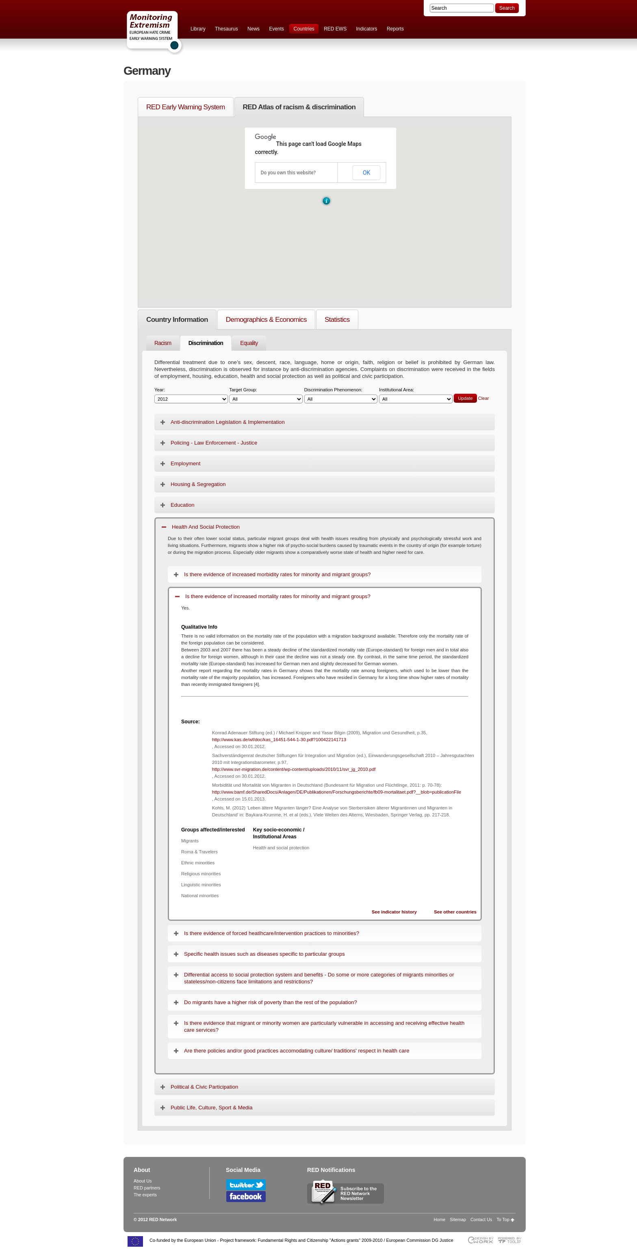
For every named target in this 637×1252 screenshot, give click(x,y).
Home (440, 1219)
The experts (145, 1194)
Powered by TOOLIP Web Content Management (512, 1240)
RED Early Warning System (185, 107)
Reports (395, 29)
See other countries (455, 911)
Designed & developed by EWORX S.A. (480, 1240)
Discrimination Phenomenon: (341, 396)
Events (276, 29)
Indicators (366, 29)
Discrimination (205, 343)
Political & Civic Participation (204, 1087)
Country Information (177, 319)
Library (198, 29)
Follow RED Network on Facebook (246, 1196)
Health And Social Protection (206, 527)
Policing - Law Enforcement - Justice (214, 443)
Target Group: (266, 396)
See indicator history (394, 911)
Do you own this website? (288, 173)
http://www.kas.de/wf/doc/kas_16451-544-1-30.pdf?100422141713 (279, 739)
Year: (191, 396)
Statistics (337, 319)
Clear (483, 398)
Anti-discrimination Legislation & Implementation (228, 422)
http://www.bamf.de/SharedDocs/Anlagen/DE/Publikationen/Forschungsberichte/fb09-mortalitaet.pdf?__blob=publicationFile (336, 792)
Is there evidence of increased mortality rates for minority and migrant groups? (277, 596)
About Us (143, 1180)
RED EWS (335, 29)
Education (183, 505)
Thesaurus (226, 29)
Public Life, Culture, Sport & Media (212, 1107)
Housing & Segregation (198, 484)
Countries (303, 29)
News (253, 29)
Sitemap (458, 1219)
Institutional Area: (416, 396)
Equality (249, 343)
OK (366, 172)
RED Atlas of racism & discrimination (299, 107)
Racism (162, 343)
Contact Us (481, 1219)
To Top (502, 1219)
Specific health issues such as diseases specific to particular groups (264, 954)
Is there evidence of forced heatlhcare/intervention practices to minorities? (271, 933)
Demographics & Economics (266, 319)
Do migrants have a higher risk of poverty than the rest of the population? (270, 1002)
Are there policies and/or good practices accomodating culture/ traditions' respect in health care (297, 1051)
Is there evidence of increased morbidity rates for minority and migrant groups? (277, 574)
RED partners (147, 1187)
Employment (185, 463)
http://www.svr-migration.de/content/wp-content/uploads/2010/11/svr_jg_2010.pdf (293, 769)
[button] (326, 201)
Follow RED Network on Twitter (246, 1184)
